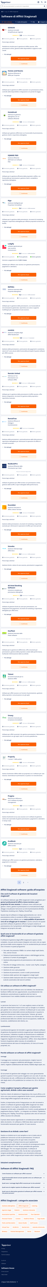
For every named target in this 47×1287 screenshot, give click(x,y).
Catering (34, 1206)
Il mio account (5, 1271)
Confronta (24, 64)
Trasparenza (4, 1251)
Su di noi (3, 1260)
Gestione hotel (23, 1214)
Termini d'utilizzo (5, 1254)
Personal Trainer (7, 1218)
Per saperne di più (23, 58)
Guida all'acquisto (21, 22)
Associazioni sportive (8, 1214)
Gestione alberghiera (8, 1206)
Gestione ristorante (29, 1210)
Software (3, 1263)
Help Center (4, 1274)
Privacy (3, 1248)
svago (6, 11)
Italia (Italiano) (12, 1282)
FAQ (33, 22)
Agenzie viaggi (6, 1210)
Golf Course (34, 1223)
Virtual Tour (5, 1227)
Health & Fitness (29, 1218)
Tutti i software (7, 22)
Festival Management (17, 1231)
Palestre (16, 1210)
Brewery (4, 1231)
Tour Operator (35, 1214)
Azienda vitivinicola (38, 1227)
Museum (37, 1231)
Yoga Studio (41, 1218)
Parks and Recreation (8, 1223)
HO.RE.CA (16, 1227)
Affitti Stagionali (23, 1206)
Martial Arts (25, 1227)
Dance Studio (23, 1223)
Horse (29, 1231)
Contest (18, 1218)
